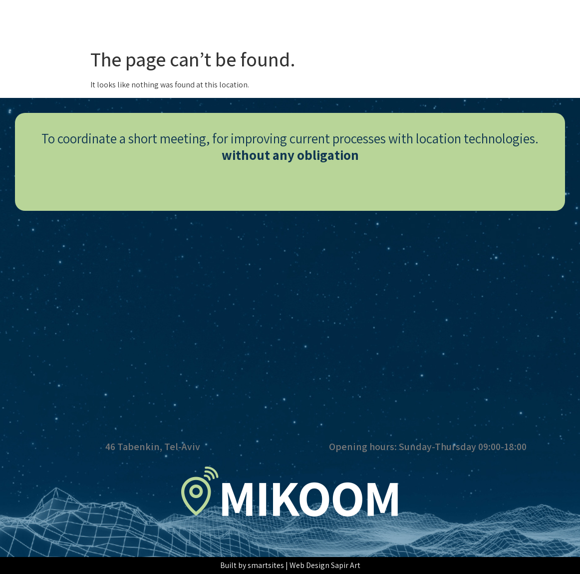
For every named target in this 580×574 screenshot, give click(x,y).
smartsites (266, 565)
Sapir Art (345, 565)
